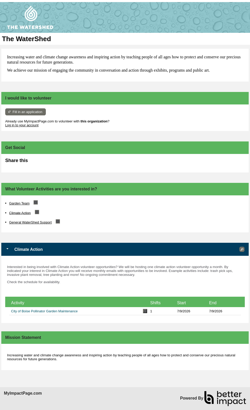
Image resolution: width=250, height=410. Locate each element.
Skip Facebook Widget (45, 163)
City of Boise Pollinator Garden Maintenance (44, 311)
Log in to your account (22, 125)
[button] (242, 249)
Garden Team (19, 203)
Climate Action (20, 213)
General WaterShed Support (30, 222)
